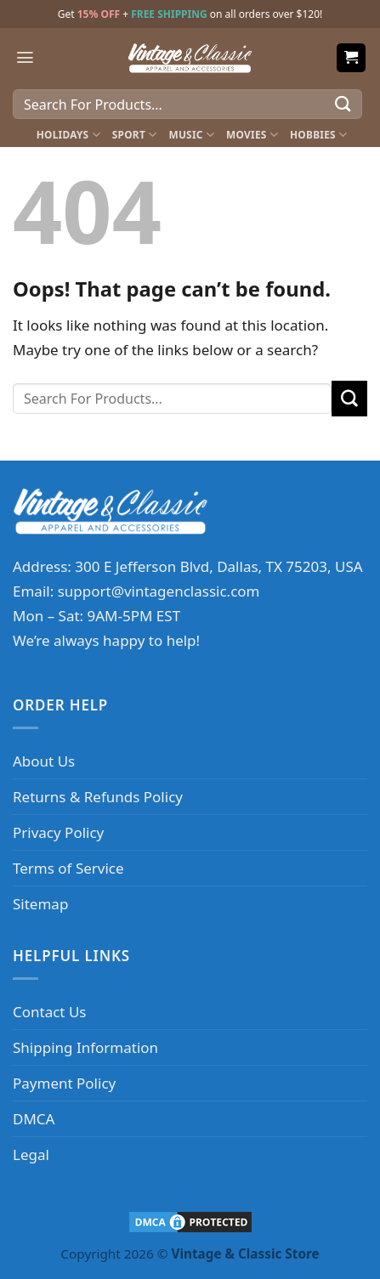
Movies (252, 135)
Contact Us (50, 1012)
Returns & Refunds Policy (98, 796)
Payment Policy (64, 1083)
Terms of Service (68, 868)
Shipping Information (85, 1047)
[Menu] (25, 57)
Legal (31, 1154)
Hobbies (318, 135)
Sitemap (40, 904)
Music (191, 135)
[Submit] (343, 104)
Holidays (68, 135)
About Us (44, 761)
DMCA (33, 1119)
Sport (134, 135)
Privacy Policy (58, 832)
